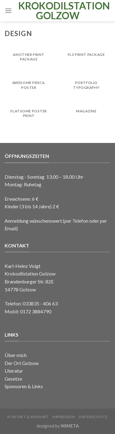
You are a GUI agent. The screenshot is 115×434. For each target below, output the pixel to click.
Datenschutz (93, 416)
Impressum (63, 416)
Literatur (14, 371)
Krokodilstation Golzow (57, 10)
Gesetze (13, 378)
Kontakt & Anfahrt (27, 416)
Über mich (16, 355)
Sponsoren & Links (24, 386)
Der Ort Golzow (22, 363)
